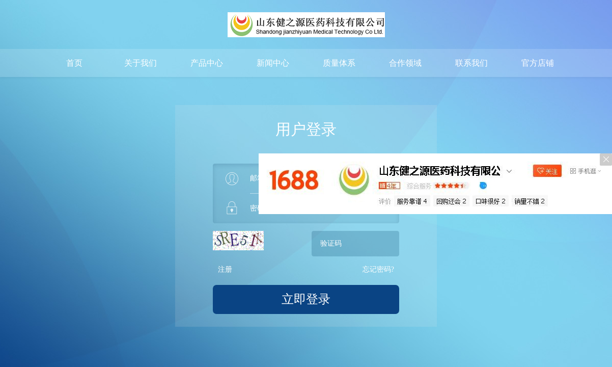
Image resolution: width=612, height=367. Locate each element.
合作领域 (405, 63)
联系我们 (471, 63)
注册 (225, 269)
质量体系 (339, 63)
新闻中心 (273, 63)
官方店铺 (537, 63)
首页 (74, 63)
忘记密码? (378, 269)
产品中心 (206, 63)
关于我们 (140, 63)
